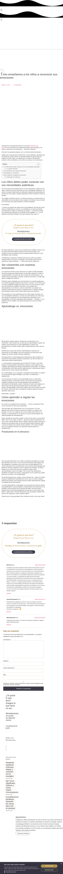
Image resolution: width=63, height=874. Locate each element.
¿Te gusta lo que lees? (12, 168)
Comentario (7, 639)
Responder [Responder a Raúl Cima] (9, 593)
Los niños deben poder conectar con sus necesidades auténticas (21, 166)
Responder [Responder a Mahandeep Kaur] (9, 624)
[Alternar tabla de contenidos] (37, 164)
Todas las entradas (23, 833)
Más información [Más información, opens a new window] (22, 870)
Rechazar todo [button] (49, 870)
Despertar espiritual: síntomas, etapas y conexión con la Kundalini (10, 769)
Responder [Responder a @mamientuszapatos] (9, 611)
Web (4, 675)
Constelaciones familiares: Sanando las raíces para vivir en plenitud (12, 802)
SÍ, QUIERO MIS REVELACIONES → (23, 239)
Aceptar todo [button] (49, 866)
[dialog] (31, 868)
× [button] (61, 863)
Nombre (6, 661)
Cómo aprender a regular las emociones (15, 175)
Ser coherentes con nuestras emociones (15, 171)
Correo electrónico (9, 668)
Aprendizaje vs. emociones (11, 173)
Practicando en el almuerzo (13, 177)
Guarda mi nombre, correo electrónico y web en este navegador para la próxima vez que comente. (23, 684)
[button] (31, 7)
